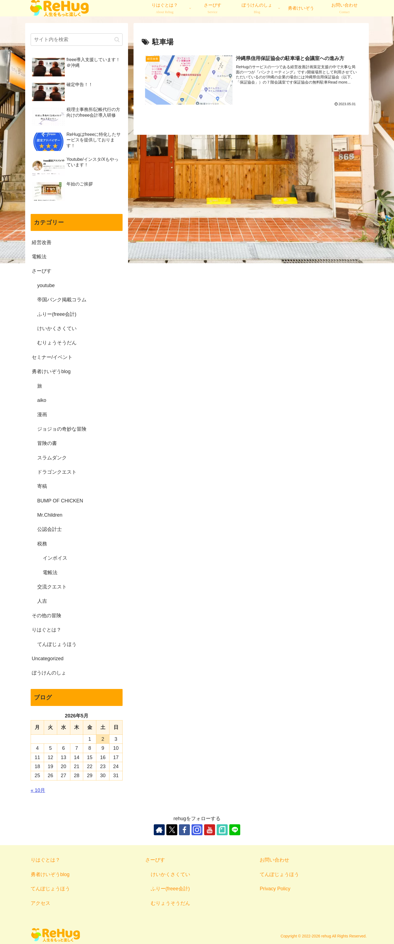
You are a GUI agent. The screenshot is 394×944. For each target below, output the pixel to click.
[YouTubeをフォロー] (209, 829)
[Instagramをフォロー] (197, 829)
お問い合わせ (274, 860)
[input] (77, 39)
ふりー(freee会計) (170, 888)
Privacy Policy (275, 888)
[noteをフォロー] (222, 829)
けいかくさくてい (170, 874)
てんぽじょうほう (50, 888)
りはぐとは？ (45, 860)
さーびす (155, 860)
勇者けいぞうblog (50, 874)
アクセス (40, 903)
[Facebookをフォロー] (184, 829)
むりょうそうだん (170, 903)
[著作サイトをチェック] (159, 829)
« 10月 (38, 790)
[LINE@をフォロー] (234, 829)
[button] (117, 39)
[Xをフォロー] (171, 829)
